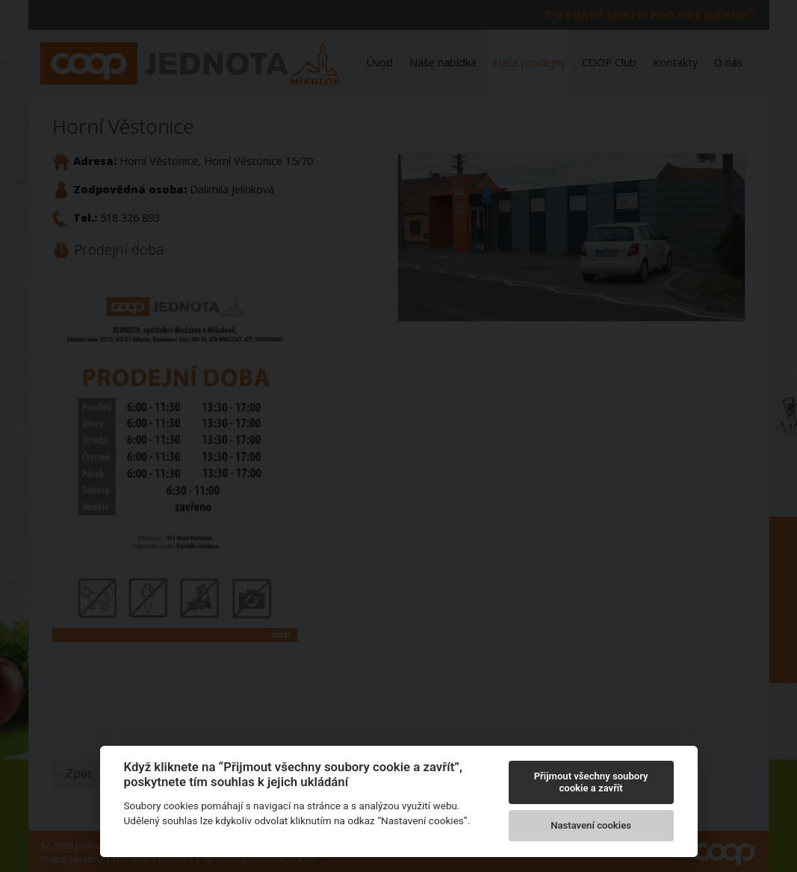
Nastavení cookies (591, 825)
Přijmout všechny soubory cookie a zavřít (591, 782)
